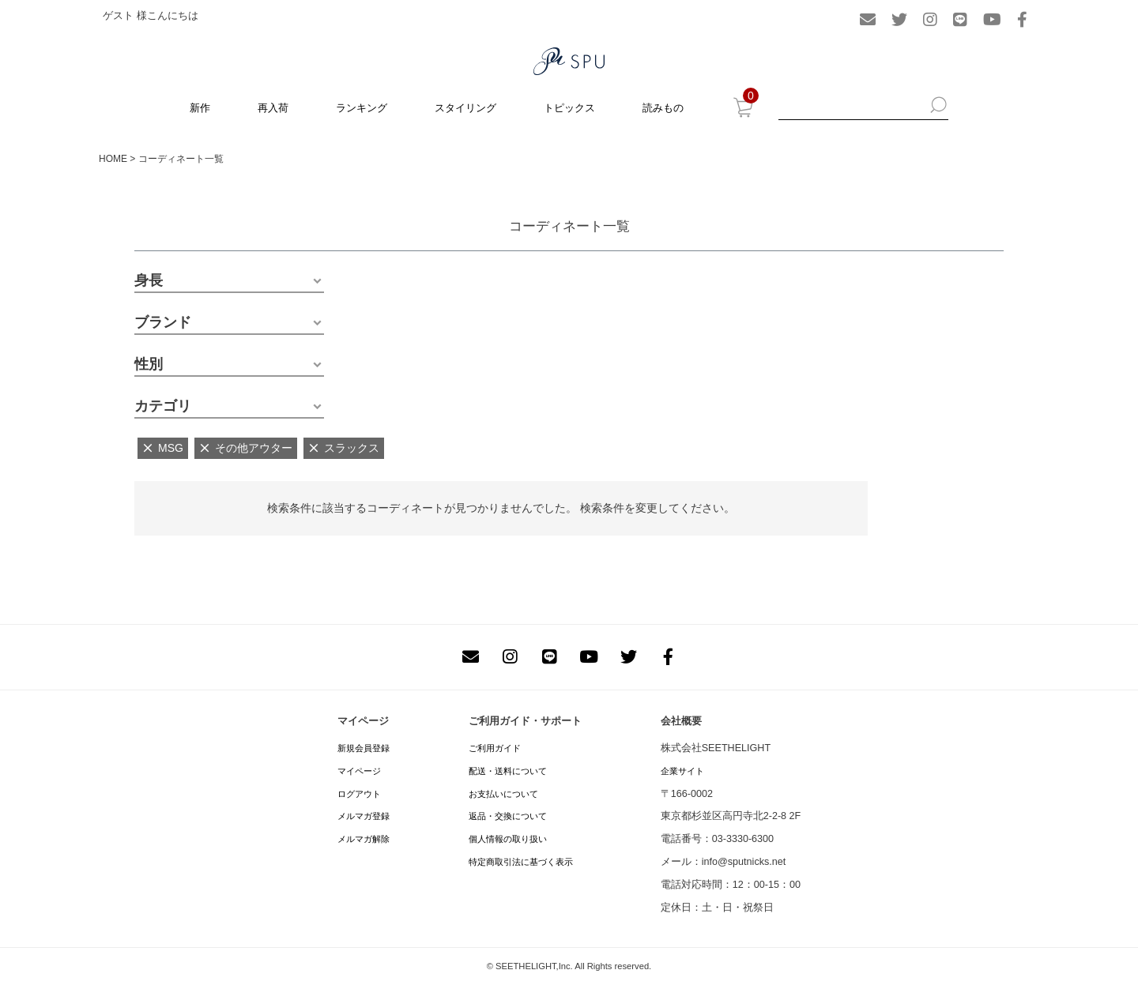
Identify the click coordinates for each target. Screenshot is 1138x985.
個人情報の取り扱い (508, 839)
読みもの (663, 108)
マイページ (359, 771)
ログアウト (359, 794)
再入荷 (273, 108)
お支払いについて (503, 794)
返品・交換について (508, 816)
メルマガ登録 (363, 816)
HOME (113, 158)
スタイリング (465, 108)
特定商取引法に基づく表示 (521, 862)
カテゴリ (162, 406)
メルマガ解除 (363, 839)
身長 (148, 280)
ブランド (162, 322)
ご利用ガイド (495, 748)
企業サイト (682, 771)
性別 (148, 364)
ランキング (361, 108)
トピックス (569, 108)
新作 (200, 108)
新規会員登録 (363, 748)
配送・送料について (508, 771)
